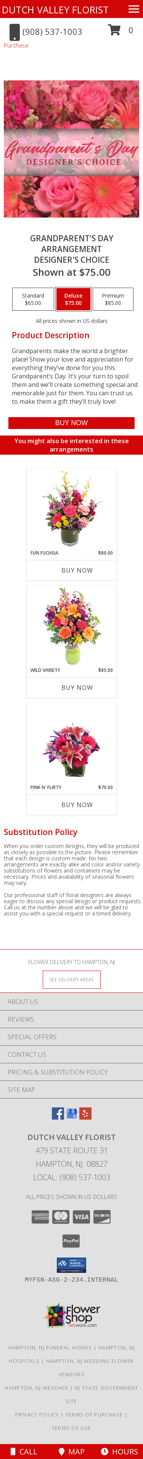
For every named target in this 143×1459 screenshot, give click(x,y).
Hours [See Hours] (119, 1451)
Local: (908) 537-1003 (71, 1177)
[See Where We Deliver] (72, 979)
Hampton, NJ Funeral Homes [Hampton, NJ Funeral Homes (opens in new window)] (50, 1347)
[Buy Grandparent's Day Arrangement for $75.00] (71, 423)
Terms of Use (72, 1428)
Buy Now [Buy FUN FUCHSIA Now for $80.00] (77, 570)
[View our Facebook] (58, 1117)
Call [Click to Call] (24, 1451)
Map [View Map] (72, 1451)
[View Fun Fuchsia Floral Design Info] (71, 509)
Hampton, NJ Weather (36, 1387)
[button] (120, 32)
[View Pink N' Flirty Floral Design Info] (71, 744)
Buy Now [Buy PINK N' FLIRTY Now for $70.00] (77, 805)
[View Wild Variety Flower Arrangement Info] (71, 626)
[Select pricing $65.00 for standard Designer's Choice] (33, 299)
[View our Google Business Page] (72, 1117)
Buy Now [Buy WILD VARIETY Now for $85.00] (77, 687)
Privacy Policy (37, 1414)
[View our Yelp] (85, 1117)
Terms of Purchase (94, 1414)
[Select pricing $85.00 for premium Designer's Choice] (113, 299)
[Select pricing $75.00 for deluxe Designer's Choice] (73, 299)
